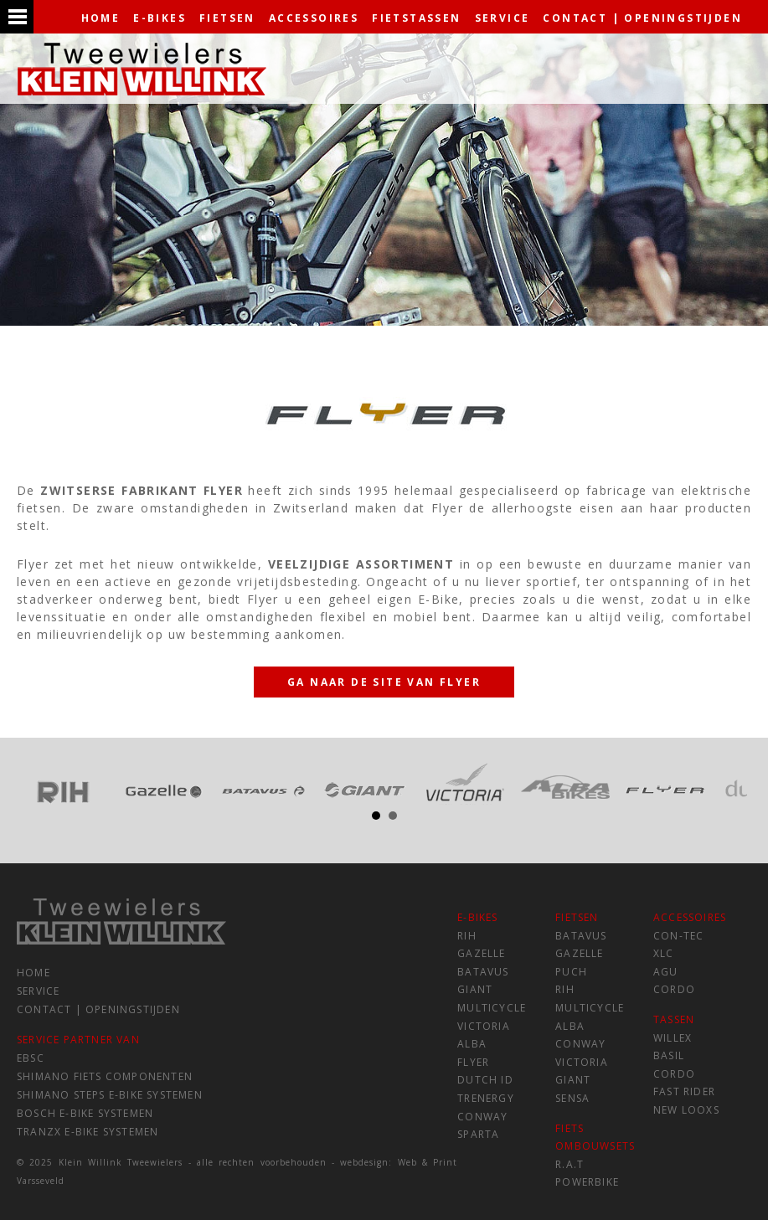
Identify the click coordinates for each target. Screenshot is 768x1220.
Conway (482, 1116)
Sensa (572, 1098)
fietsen (227, 18)
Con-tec (678, 936)
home (101, 18)
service (502, 18)
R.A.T (569, 1164)
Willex (672, 1038)
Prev (38, 783)
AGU (665, 972)
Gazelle (481, 953)
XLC (663, 953)
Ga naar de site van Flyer (384, 682)
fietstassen (416, 18)
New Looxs (686, 1110)
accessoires (313, 18)
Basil (668, 1055)
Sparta (478, 1134)
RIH (467, 936)
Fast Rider (684, 1091)
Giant (474, 989)
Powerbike (587, 1182)
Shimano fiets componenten (105, 1076)
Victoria (483, 1026)
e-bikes (159, 18)
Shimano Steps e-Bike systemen (110, 1095)
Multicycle (491, 1008)
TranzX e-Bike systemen (87, 1132)
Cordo (674, 989)
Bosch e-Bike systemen (85, 1113)
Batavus (482, 972)
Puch (571, 972)
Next (729, 783)
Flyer (473, 1062)
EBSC (30, 1058)
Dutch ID (485, 1080)
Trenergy (485, 1098)
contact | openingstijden (642, 18)
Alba (472, 1044)
